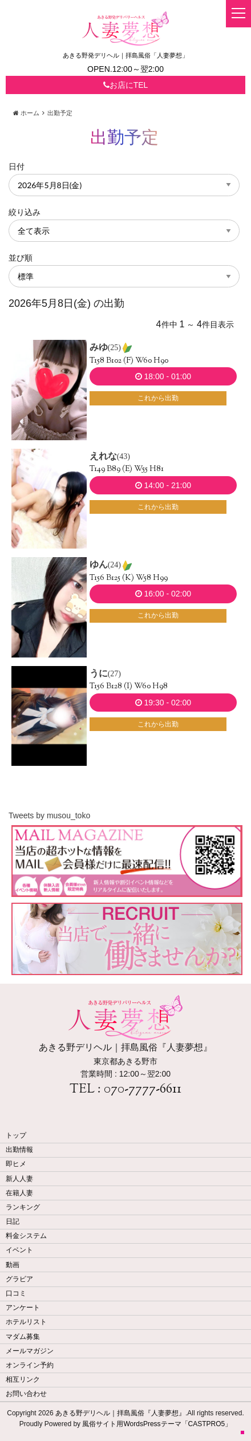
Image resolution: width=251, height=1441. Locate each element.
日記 (12, 1221)
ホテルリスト (26, 1322)
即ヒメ (16, 1164)
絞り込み (25, 212)
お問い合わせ (26, 1394)
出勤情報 (19, 1150)
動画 (12, 1265)
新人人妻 (19, 1179)
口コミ (16, 1293)
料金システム (26, 1236)
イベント (19, 1250)
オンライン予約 (30, 1365)
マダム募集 (23, 1337)
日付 (17, 166)
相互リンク (23, 1379)
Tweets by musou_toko (49, 815)
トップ (16, 1135)
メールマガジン (30, 1351)
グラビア (19, 1279)
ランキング (23, 1207)
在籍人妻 (19, 1193)
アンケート (23, 1308)
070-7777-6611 (142, 1090)
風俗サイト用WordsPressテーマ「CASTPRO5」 (157, 1424)
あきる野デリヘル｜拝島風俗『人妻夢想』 (120, 1413)
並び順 (21, 257)
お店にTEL (125, 85)
